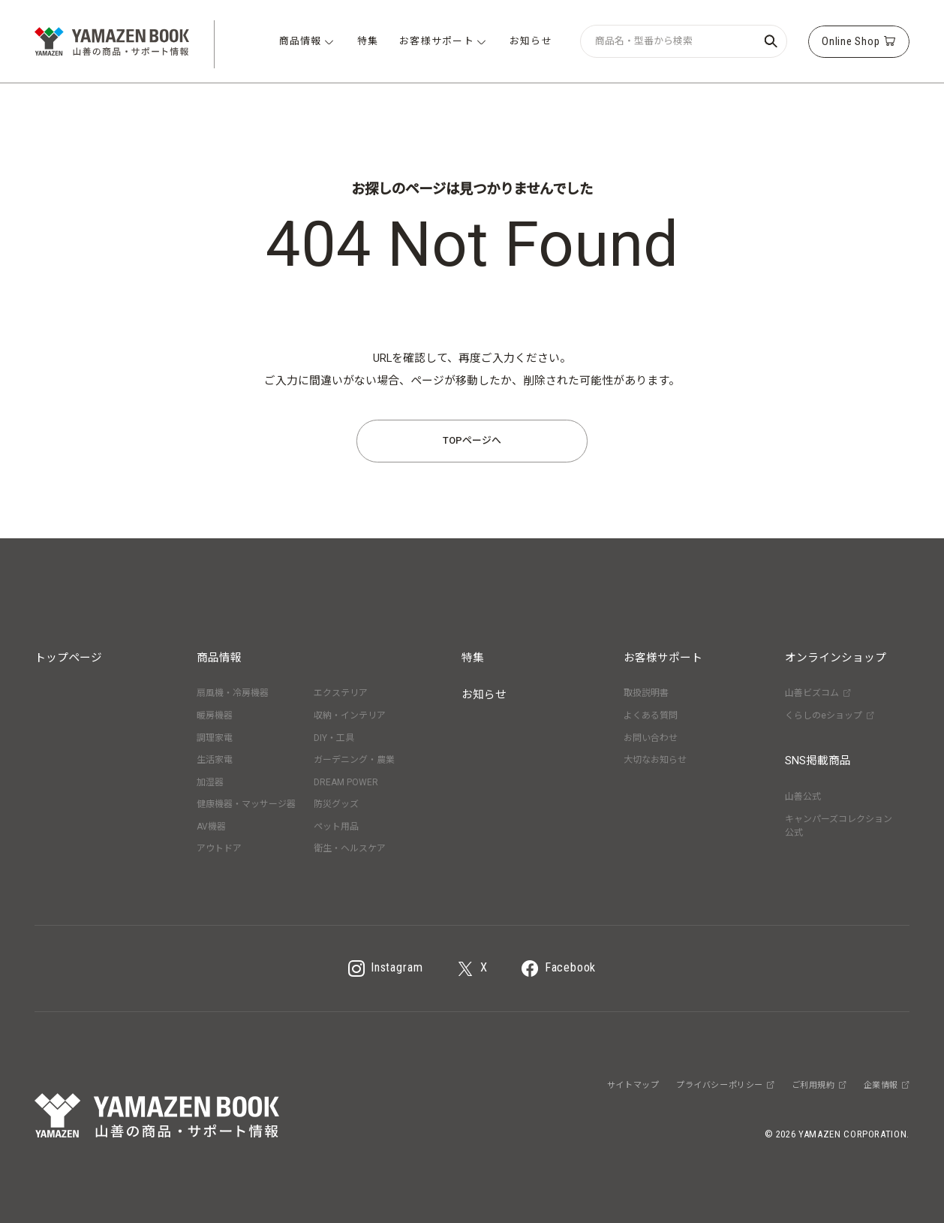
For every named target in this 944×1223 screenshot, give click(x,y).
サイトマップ (633, 1085)
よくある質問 (651, 715)
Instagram (385, 968)
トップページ (68, 657)
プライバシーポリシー (725, 1085)
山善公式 (803, 796)
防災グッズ (336, 804)
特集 (472, 657)
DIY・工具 (334, 738)
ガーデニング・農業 (354, 760)
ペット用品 (336, 826)
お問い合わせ (651, 738)
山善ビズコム (817, 693)
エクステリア (341, 693)
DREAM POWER (346, 782)
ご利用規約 (819, 1085)
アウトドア (219, 848)
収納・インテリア (350, 715)
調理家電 (215, 738)
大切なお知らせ (655, 760)
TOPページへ (472, 440)
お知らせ (484, 694)
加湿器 (210, 782)
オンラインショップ (835, 657)
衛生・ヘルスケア (350, 848)
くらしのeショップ (829, 715)
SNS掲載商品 (818, 760)
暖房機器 (215, 715)
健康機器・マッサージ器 (246, 804)
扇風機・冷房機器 (233, 693)
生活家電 (215, 760)
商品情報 (219, 657)
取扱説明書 (646, 693)
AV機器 (211, 826)
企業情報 (886, 1085)
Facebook (559, 968)
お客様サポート (663, 657)
